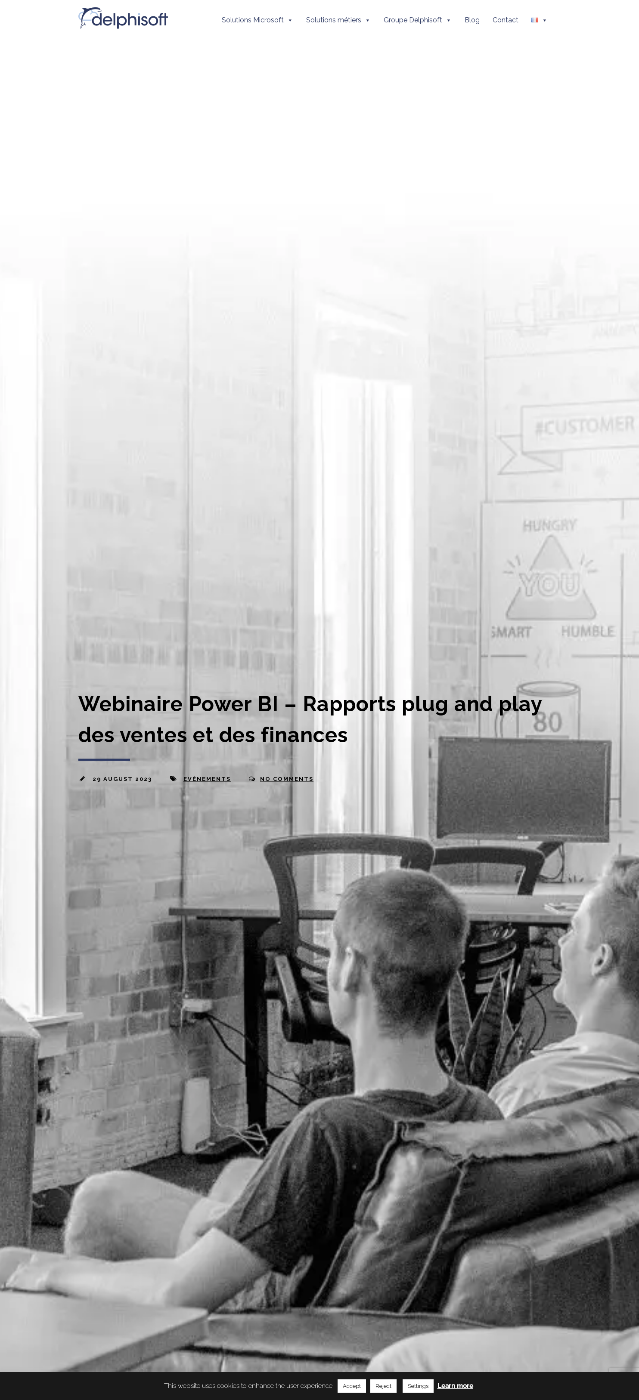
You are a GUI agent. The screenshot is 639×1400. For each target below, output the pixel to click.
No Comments (286, 779)
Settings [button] (418, 1386)
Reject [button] (383, 1386)
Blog (472, 20)
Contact (505, 20)
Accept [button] (352, 1386)
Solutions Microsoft (257, 20)
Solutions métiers (338, 20)
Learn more (455, 1386)
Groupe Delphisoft (418, 20)
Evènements (207, 779)
